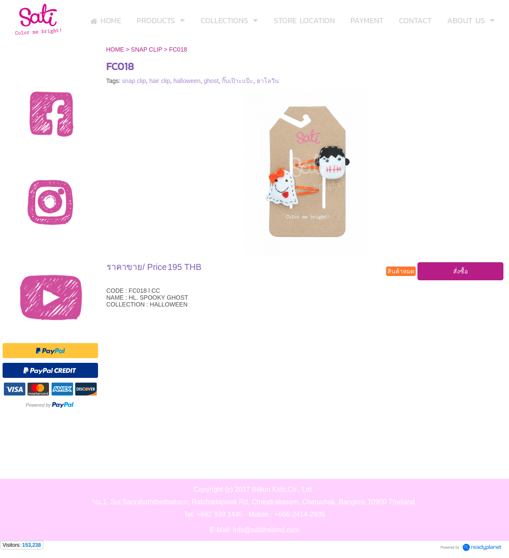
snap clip (134, 80)
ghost (211, 80)
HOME (115, 49)
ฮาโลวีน (268, 80)
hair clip (159, 80)
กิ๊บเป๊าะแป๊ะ (237, 80)
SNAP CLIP (147, 49)
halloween (186, 80)
